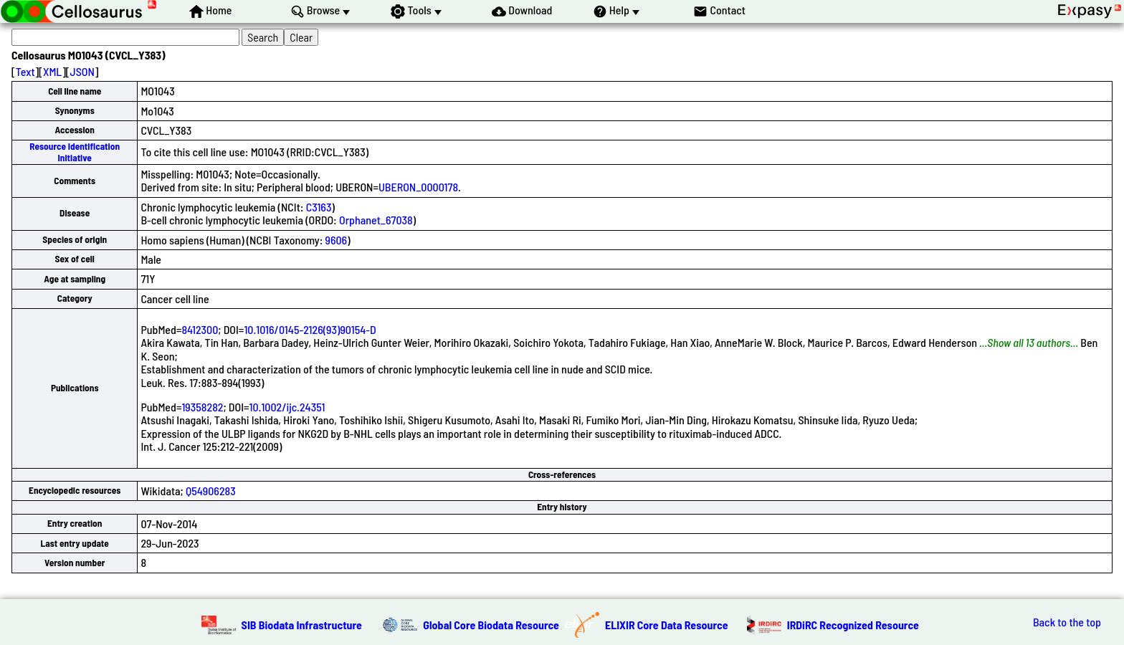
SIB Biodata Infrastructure (302, 624)
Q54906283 (211, 490)
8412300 (199, 329)
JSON (82, 71)
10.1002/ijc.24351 (287, 407)
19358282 (202, 407)
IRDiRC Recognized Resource (853, 624)
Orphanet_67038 (376, 219)
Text (25, 71)
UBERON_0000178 (418, 187)
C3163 (319, 207)
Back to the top (1067, 622)
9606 (336, 240)
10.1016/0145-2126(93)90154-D (310, 329)
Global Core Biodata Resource (491, 624)
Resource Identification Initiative (74, 151)
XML (52, 71)
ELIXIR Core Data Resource (666, 624)
